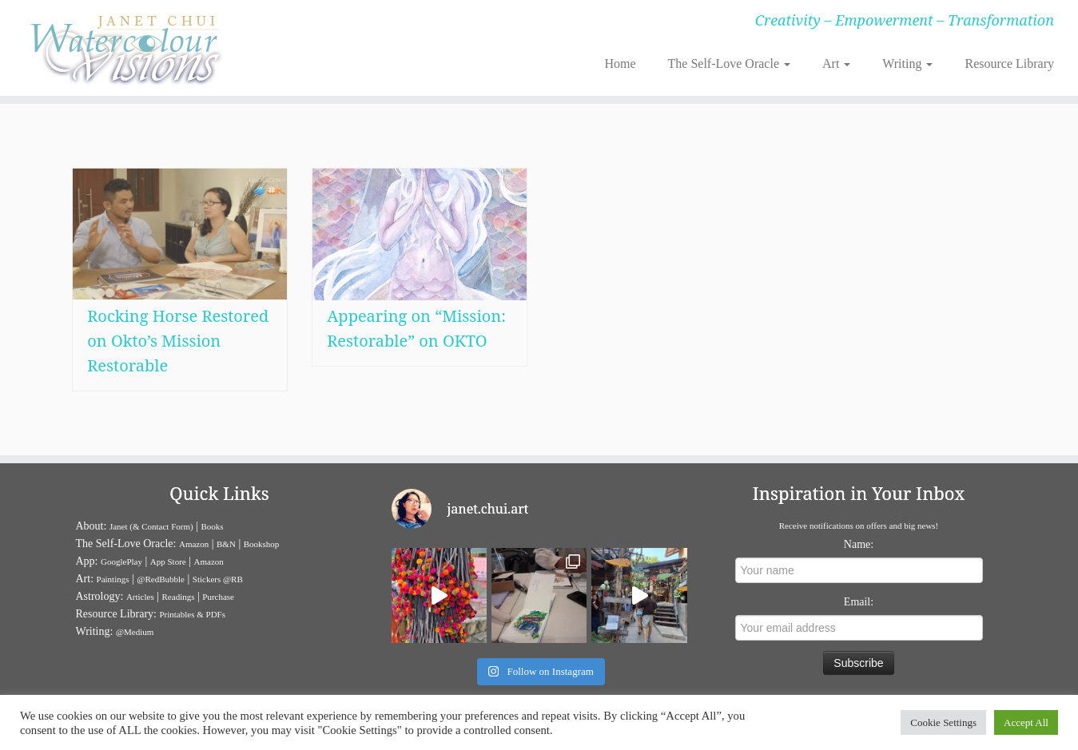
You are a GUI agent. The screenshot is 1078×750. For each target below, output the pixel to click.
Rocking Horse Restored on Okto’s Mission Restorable (178, 340)
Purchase (218, 596)
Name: (858, 544)
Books (212, 526)
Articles (140, 596)
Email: (858, 602)
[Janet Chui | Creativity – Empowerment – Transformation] (124, 48)
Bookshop (262, 544)
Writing (907, 63)
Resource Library (1009, 63)
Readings (178, 596)
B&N (226, 544)
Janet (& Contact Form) (151, 526)
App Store (168, 561)
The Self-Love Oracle (729, 63)
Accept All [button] (1026, 722)
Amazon (194, 544)
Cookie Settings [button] (943, 722)
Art (836, 63)
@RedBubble (161, 579)
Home (619, 63)
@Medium (134, 632)
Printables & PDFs (192, 614)
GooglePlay (121, 561)
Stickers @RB (218, 579)
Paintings (113, 579)
